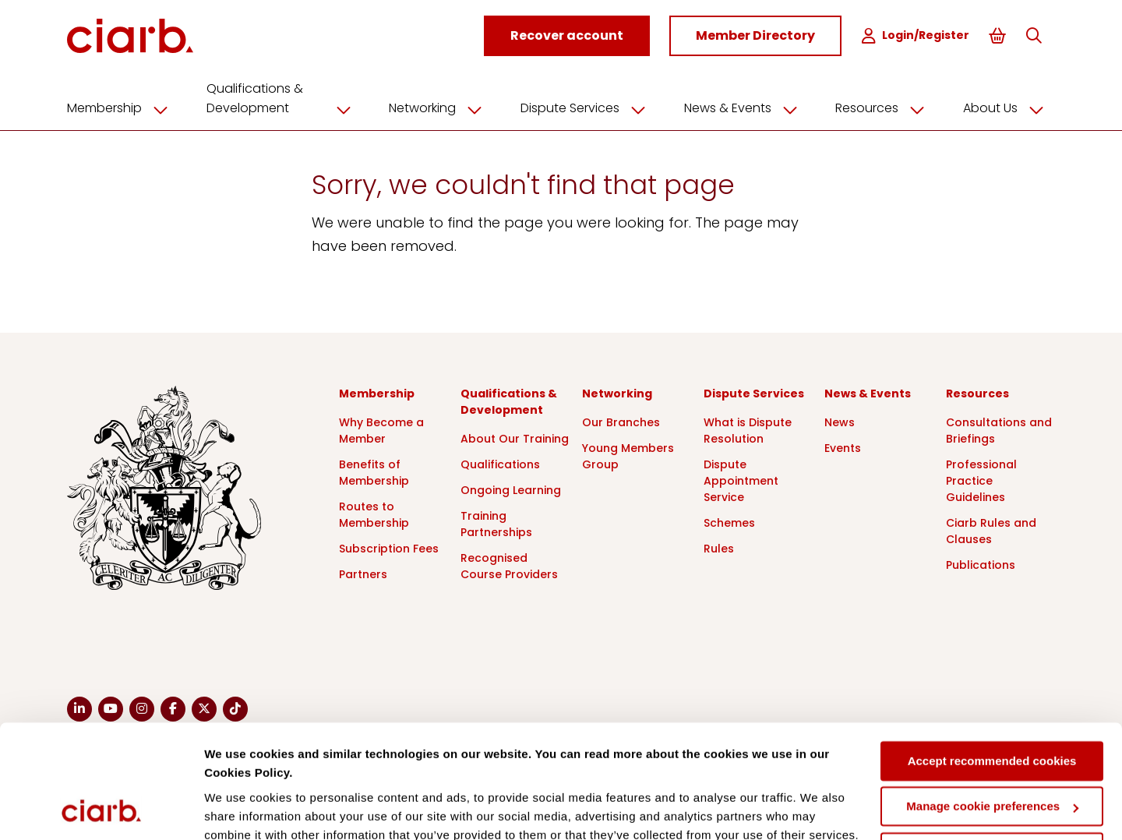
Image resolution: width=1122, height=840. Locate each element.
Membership (123, 106)
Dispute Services (588, 106)
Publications (980, 563)
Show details (240, 809)
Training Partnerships (496, 522)
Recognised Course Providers (509, 565)
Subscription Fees (389, 547)
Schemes (729, 521)
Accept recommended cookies (992, 655)
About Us (1009, 106)
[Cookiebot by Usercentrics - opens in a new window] (101, 809)
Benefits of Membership (374, 471)
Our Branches (621, 421)
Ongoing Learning (510, 488)
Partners (363, 573)
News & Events (746, 106)
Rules (719, 547)
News (839, 421)
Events (842, 446)
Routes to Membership (374, 513)
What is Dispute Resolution (748, 429)
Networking (441, 106)
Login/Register (918, 35)
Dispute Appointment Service (741, 479)
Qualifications (500, 463)
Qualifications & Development (284, 97)
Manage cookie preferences (992, 700)
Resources (885, 106)
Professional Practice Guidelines (981, 479)
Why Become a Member (381, 429)
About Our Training (514, 437)
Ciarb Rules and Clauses (991, 529)
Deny (992, 746)
